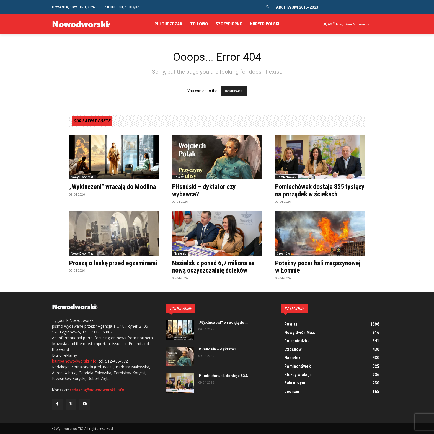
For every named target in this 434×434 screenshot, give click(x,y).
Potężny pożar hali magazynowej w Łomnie (318, 266)
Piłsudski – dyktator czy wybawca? (204, 190)
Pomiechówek (286, 177)
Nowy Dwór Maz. (82, 177)
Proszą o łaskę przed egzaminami (114, 263)
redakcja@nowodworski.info (97, 390)
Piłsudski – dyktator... (218, 349)
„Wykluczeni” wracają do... (223, 322)
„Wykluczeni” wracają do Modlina (113, 187)
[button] (267, 7)
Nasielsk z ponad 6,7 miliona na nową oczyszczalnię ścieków (214, 266)
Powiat (179, 177)
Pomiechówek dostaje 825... (224, 375)
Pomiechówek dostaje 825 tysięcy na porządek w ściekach (317, 190)
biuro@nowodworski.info (74, 361)
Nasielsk (180, 253)
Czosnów (283, 253)
